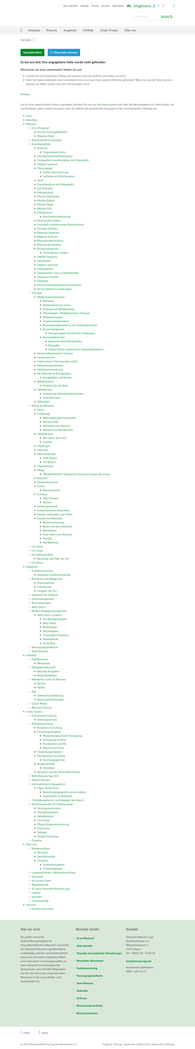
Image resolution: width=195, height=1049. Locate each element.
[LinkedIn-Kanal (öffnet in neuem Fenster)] (174, 5)
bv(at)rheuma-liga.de (138, 961)
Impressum (129, 1044)
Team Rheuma (84, 983)
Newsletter (118, 5)
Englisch (107, 1044)
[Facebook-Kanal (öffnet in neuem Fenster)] (158, 5)
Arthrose (81, 998)
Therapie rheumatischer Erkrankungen (99, 953)
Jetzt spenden (70, 5)
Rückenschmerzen (87, 1013)
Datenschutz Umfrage (163, 1044)
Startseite (26, 39)
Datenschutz (143, 1044)
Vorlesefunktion (37, 53)
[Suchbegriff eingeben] (153, 16)
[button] (25, 1032)
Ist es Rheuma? (85, 938)
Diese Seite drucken (78, 53)
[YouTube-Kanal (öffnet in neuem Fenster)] (163, 5)
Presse (95, 5)
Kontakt (85, 5)
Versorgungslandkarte (89, 975)
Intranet (105, 5)
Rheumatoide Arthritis (89, 1005)
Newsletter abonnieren (89, 960)
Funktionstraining (86, 968)
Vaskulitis (82, 990)
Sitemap (117, 1044)
